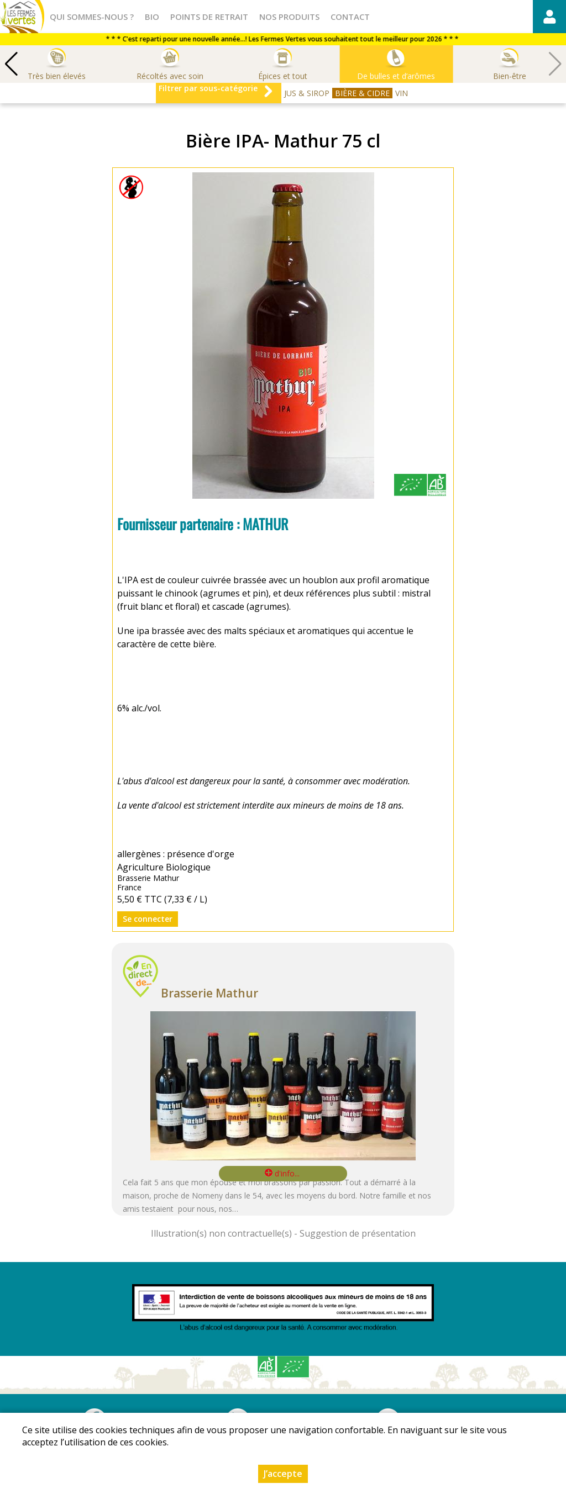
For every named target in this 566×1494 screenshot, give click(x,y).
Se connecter (147, 919)
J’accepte (283, 1473)
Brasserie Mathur (209, 993)
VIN (401, 93)
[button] (11, 64)
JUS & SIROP (306, 93)
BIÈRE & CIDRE (362, 93)
